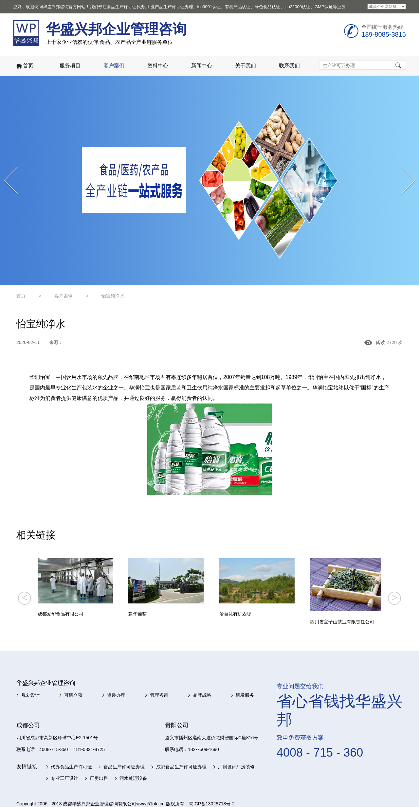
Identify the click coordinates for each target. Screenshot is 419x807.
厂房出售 (99, 778)
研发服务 (245, 695)
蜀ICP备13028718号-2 (212, 803)
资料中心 (157, 65)
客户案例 (113, 65)
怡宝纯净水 (112, 295)
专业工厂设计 (64, 778)
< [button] (24, 597)
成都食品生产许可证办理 (181, 766)
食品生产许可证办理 (124, 766)
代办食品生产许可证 (71, 766)
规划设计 (30, 695)
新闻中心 (201, 65)
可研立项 (73, 695)
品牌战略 (202, 695)
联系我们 (289, 65)
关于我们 (245, 65)
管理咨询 (159, 695)
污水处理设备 (133, 778)
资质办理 (116, 695)
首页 (24, 66)
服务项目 (70, 65)
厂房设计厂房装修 (236, 766)
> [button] (394, 597)
